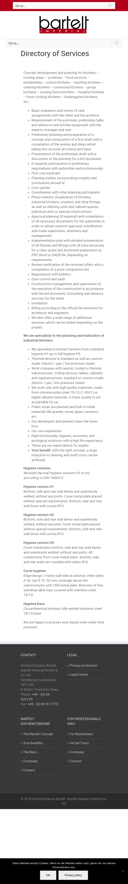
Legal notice (79, 674)
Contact (29, 770)
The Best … (31, 752)
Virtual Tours (79, 743)
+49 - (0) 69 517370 (42, 704)
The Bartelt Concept (38, 734)
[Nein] (123, 871)
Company (30, 761)
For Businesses (81, 734)
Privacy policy (73, 875)
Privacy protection (83, 665)
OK (48, 875)
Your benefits (33, 743)
